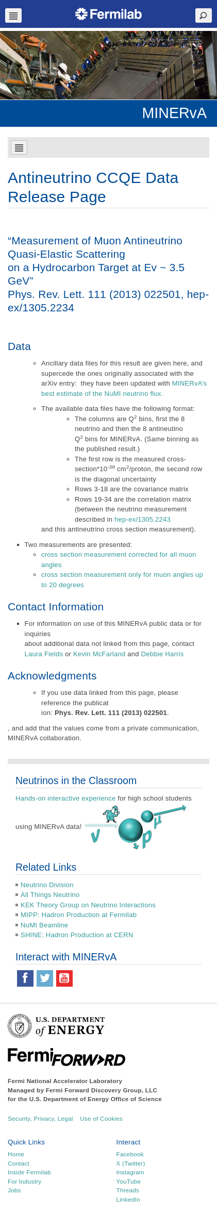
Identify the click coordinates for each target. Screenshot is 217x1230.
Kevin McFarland (99, 654)
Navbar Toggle (13, 15)
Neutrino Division (47, 885)
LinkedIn (128, 1199)
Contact (18, 1163)
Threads (128, 1190)
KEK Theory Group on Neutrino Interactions (88, 905)
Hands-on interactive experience (65, 798)
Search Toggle (203, 15)
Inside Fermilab (29, 1172)
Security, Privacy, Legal (40, 1118)
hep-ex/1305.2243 (142, 519)
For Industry (24, 1181)
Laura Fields (44, 654)
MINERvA (174, 113)
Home (16, 1154)
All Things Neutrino (50, 895)
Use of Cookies (101, 1118)
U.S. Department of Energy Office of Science (95, 1098)
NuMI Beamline (44, 925)
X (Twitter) (130, 1163)
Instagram (130, 1172)
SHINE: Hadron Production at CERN (77, 935)
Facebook (130, 1154)
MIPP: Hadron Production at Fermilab (79, 915)
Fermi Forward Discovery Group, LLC (102, 1090)
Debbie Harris (162, 654)
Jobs (14, 1190)
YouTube (128, 1181)
